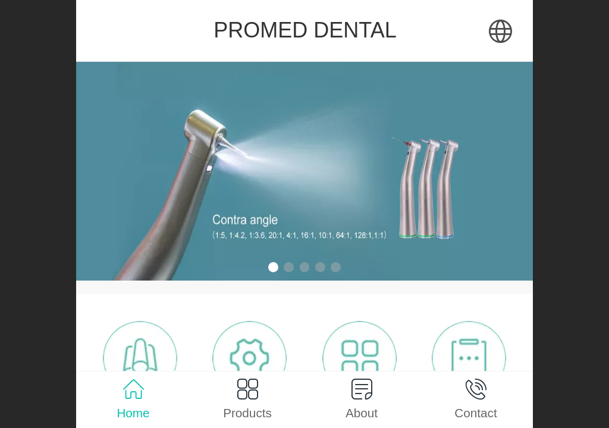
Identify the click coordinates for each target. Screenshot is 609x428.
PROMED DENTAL (305, 30)
